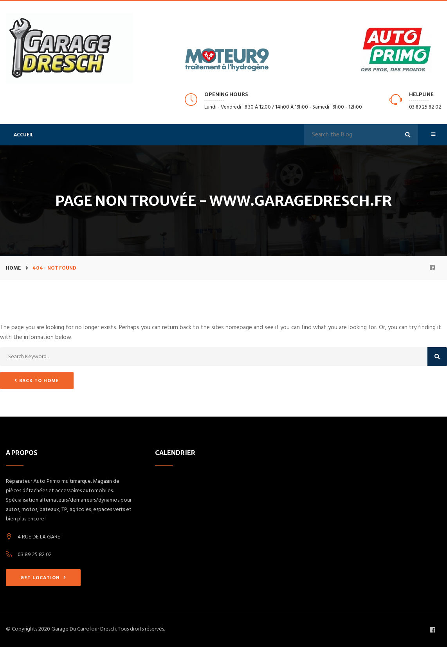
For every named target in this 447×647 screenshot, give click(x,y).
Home (13, 268)
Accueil (24, 135)
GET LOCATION (43, 578)
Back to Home (36, 381)
